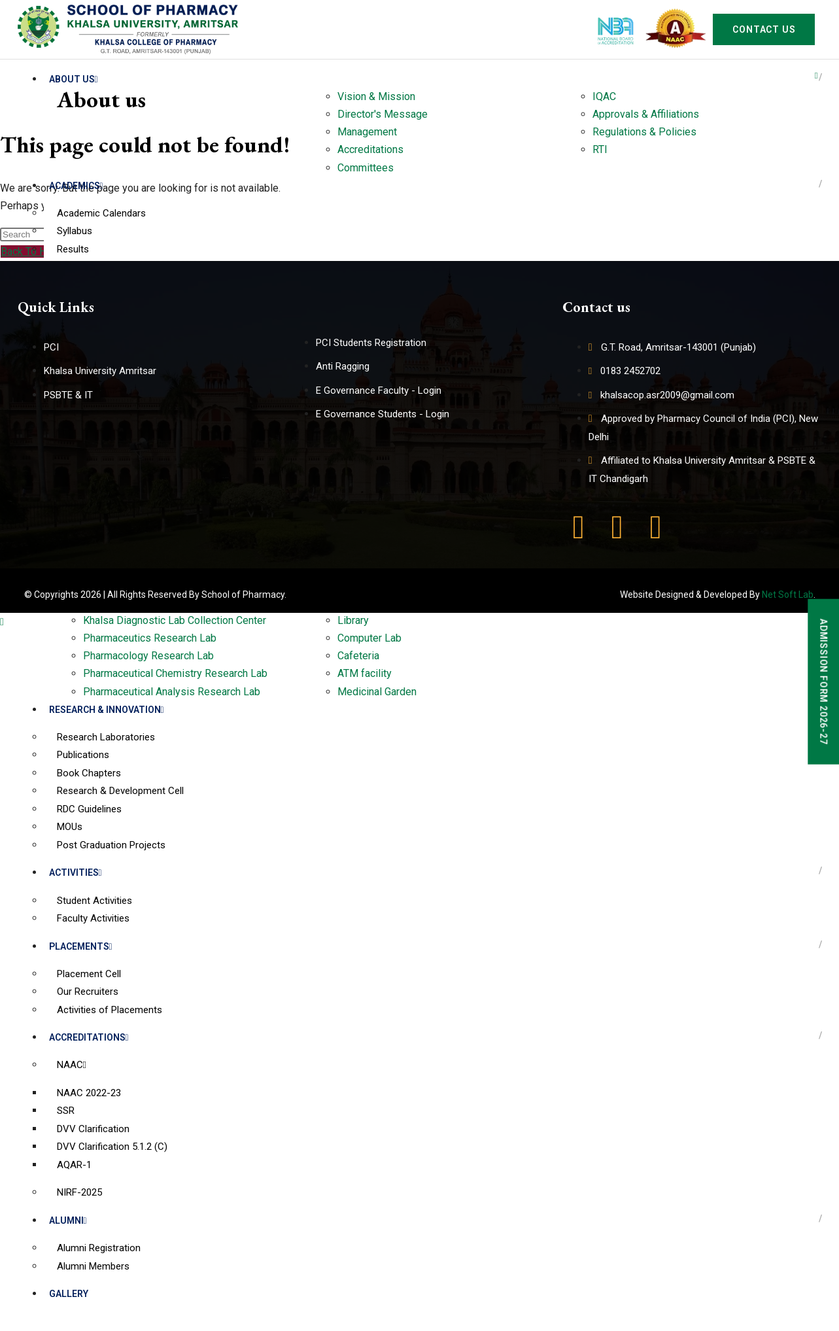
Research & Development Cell (120, 791)
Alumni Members (93, 1266)
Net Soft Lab (787, 594)
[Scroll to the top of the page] (2, 621)
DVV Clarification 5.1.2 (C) (112, 1146)
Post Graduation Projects (111, 845)
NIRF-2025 (79, 1192)
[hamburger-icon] (816, 75)
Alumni (68, 1220)
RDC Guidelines (89, 809)
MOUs (69, 827)
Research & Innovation (106, 709)
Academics (76, 186)
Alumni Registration (99, 1248)
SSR (66, 1110)
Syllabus (74, 231)
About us (73, 79)
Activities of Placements (109, 1010)
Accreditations (89, 1037)
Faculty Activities (93, 918)
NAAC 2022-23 (89, 1093)
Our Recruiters (87, 991)
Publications (83, 755)
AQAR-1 (74, 1165)
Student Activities (94, 901)
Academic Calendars (101, 213)
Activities (75, 872)
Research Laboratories (106, 737)
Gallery (68, 1293)
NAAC (71, 1065)
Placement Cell (89, 974)
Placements (80, 946)
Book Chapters (89, 773)
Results (73, 249)
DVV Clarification (93, 1129)
